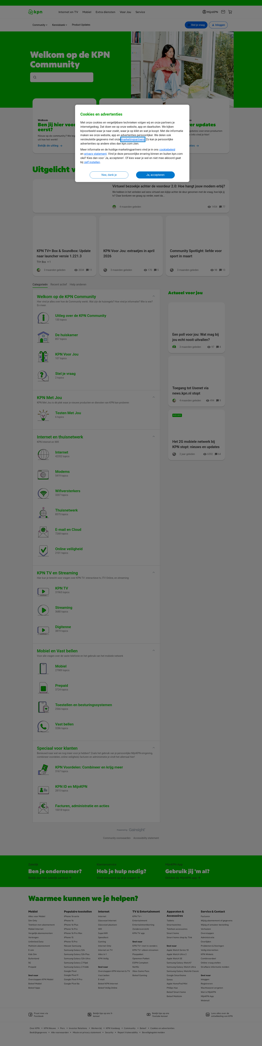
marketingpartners (132, 139)
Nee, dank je (109, 175)
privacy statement (95, 153)
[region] (132, 143)
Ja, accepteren (155, 175)
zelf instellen (92, 162)
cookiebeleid (167, 149)
